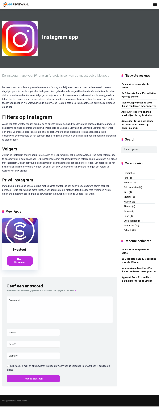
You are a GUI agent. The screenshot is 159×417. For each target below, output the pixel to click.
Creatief (128, 173)
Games (127, 182)
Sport (126, 216)
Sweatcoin (20, 249)
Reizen (127, 211)
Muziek (127, 197)
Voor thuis (129, 225)
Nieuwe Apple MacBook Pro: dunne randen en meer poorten (138, 104)
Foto (126, 177)
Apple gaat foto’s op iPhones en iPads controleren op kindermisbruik (137, 124)
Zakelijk (128, 230)
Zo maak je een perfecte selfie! (135, 86)
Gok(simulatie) (131, 187)
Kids (126, 192)
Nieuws (127, 201)
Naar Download (19, 261)
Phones (128, 206)
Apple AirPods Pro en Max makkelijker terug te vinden (136, 113)
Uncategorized (131, 220)
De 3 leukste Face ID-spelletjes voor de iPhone (138, 95)
